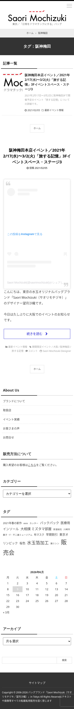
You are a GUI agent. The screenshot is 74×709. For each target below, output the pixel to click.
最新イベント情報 (54, 110)
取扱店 (7, 410)
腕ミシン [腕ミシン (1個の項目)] (55, 543)
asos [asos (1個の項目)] (25, 523)
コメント (33, 351)
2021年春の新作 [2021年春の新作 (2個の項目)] (12, 523)
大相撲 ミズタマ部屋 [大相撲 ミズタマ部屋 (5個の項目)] (36, 529)
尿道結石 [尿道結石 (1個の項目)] (57, 529)
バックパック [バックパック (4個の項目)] (49, 523)
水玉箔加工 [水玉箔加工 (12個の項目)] (38, 542)
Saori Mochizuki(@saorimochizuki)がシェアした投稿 (39, 282)
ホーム (37, 128)
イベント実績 (11, 419)
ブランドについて (14, 401)
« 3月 (6, 612)
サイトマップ (37, 683)
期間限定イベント (41, 347)
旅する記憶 (17, 351)
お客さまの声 (11, 428)
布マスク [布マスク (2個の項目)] (39, 534)
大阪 (55, 347)
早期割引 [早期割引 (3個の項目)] (52, 534)
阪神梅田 (64, 347)
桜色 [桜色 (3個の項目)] (22, 543)
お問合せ (8, 437)
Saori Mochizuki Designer (57, 351)
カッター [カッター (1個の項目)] (34, 523)
